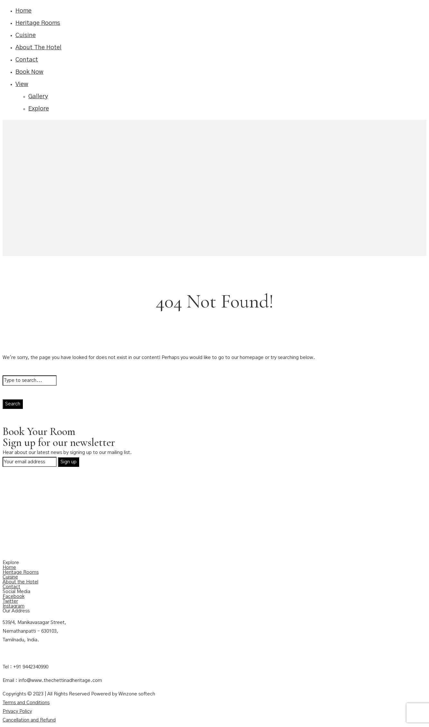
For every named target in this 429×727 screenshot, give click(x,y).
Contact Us (15, 653)
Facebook (13, 596)
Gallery (38, 96)
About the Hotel (20, 582)
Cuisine (25, 35)
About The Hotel (38, 47)
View (21, 84)
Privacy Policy (17, 711)
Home (23, 11)
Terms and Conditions (26, 702)
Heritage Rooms (37, 23)
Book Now (29, 72)
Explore (38, 109)
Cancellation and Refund (29, 720)
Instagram (13, 606)
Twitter (10, 601)
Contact (26, 60)
